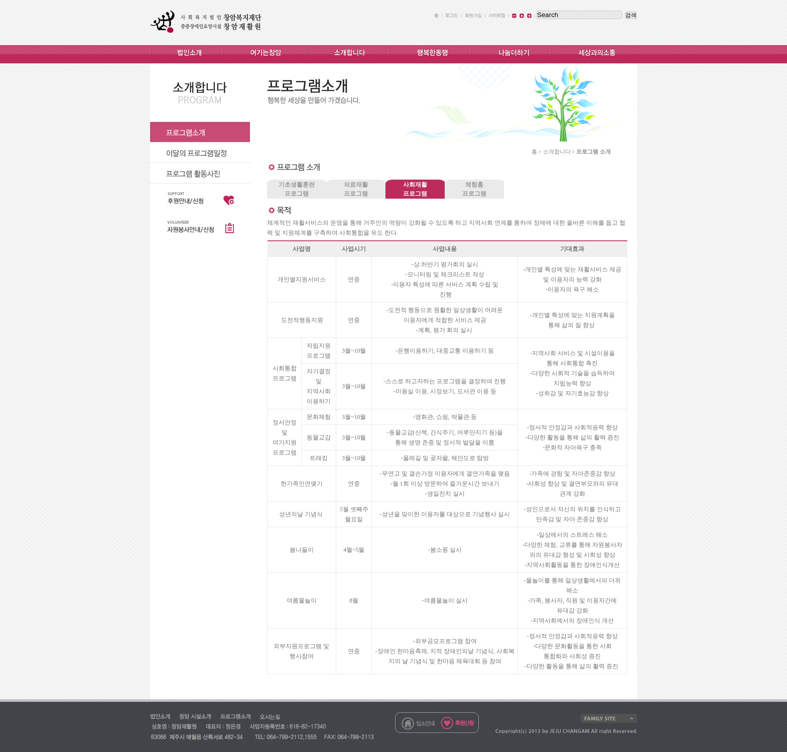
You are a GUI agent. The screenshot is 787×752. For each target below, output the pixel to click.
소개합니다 (557, 151)
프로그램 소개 (593, 151)
